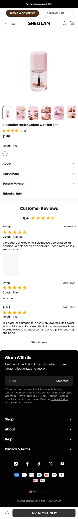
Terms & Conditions (23, 402)
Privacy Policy (59, 399)
